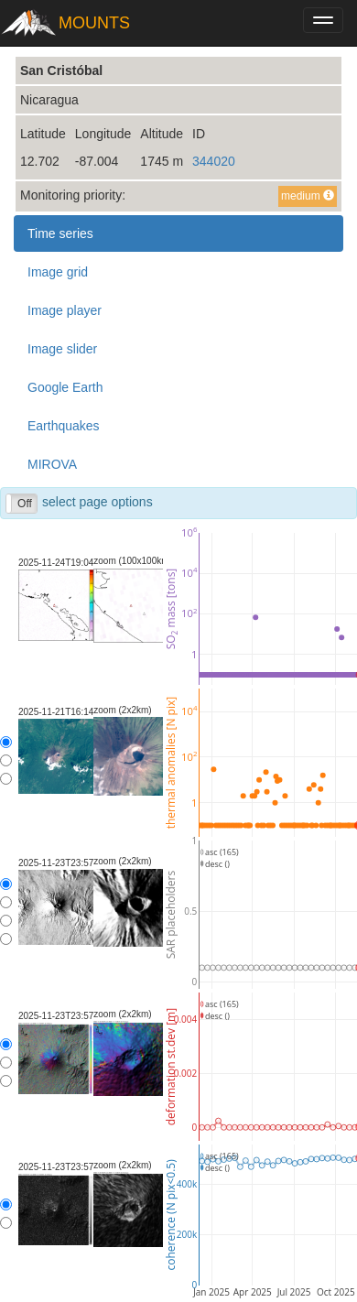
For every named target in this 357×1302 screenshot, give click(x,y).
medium (307, 196)
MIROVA (52, 464)
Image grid (57, 272)
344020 (213, 161)
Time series (60, 233)
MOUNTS (94, 23)
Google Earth (65, 387)
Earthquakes (63, 425)
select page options (79, 504)
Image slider (62, 349)
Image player (64, 310)
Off (24, 503)
